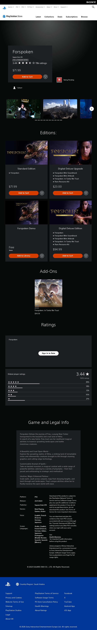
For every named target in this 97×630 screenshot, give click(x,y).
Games (10, 7)
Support (63, 7)
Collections (49, 14)
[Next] (92, 106)
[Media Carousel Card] (23, 106)
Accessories (39, 7)
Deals (60, 14)
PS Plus (29, 7)
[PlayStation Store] (13, 14)
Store (55, 7)
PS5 (17, 7)
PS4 (22, 7)
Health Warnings (55, 534)
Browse (84, 14)
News (48, 7)
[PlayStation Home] (4, 7)
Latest (38, 14)
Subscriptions (72, 14)
